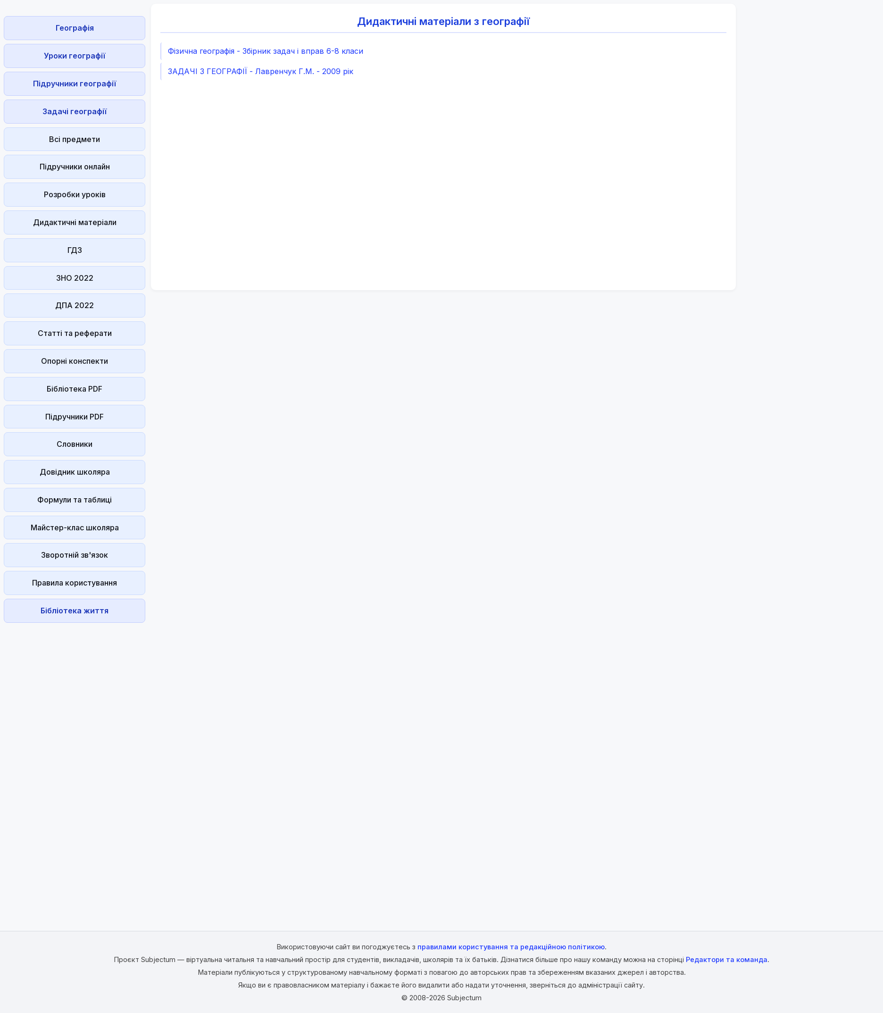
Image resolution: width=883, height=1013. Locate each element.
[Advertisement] (74, 768)
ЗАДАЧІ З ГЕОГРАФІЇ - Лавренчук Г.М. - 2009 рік (260, 71)
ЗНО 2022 (74, 278)
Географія (75, 28)
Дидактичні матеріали (75, 222)
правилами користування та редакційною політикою (511, 947)
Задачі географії (74, 111)
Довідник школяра (75, 472)
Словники (74, 444)
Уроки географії (74, 55)
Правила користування (74, 582)
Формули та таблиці (74, 499)
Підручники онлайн (75, 166)
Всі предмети (74, 139)
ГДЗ (74, 250)
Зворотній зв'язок (74, 555)
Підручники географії (74, 83)
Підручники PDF (74, 416)
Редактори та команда (726, 959)
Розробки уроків (75, 194)
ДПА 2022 (74, 305)
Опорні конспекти (74, 361)
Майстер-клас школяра (75, 527)
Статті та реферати (75, 333)
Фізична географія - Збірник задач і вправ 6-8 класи (265, 51)
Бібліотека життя (74, 610)
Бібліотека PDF (74, 388)
